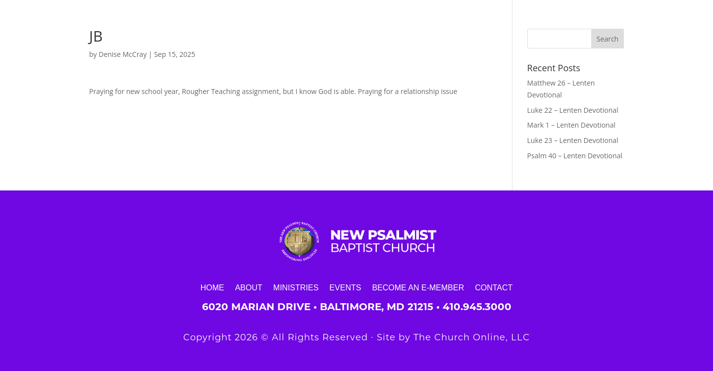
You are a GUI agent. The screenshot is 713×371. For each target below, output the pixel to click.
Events (345, 287)
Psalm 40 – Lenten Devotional (574, 155)
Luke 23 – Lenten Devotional (572, 140)
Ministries (296, 287)
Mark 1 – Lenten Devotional (571, 125)
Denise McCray (123, 54)
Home (212, 287)
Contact (493, 287)
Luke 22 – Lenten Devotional (572, 110)
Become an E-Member (418, 287)
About (248, 287)
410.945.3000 (477, 307)
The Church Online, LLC (471, 337)
